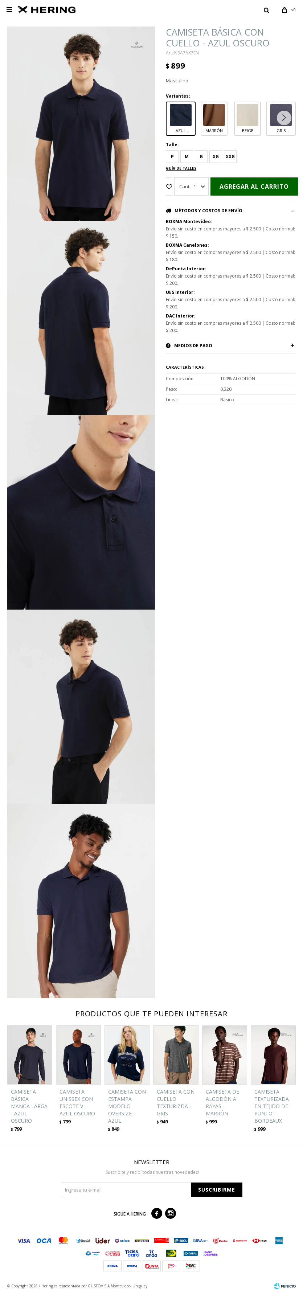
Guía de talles (181, 168)
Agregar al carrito (254, 186)
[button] (286, 118)
